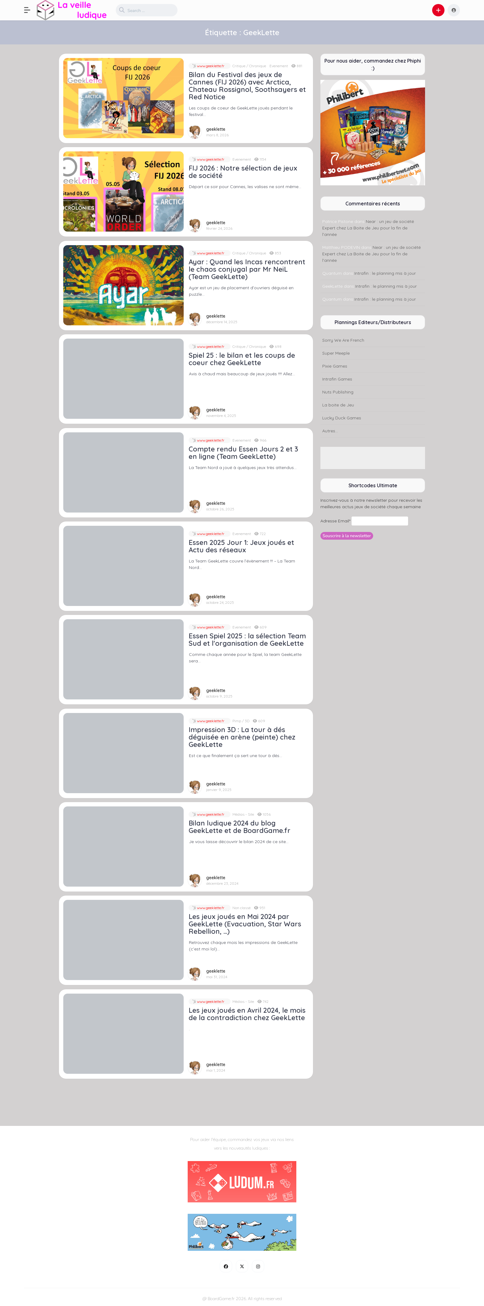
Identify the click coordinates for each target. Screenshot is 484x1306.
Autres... (330, 431)
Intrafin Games (337, 379)
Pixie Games (334, 366)
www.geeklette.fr (210, 66)
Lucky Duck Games (341, 418)
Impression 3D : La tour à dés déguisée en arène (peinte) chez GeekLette (242, 737)
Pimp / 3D (240, 721)
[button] (30, 10)
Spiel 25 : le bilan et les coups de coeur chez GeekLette (242, 359)
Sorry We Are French (343, 340)
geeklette (215, 129)
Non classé (241, 907)
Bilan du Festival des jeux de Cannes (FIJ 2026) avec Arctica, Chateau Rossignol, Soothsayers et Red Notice (247, 86)
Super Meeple (336, 353)
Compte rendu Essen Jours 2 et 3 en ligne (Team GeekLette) (243, 452)
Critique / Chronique (249, 66)
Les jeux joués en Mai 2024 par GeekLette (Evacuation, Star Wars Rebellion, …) (245, 924)
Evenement (278, 66)
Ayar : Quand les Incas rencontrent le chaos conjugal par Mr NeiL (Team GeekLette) (247, 269)
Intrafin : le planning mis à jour (385, 273)
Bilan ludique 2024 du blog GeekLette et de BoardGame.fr (239, 826)
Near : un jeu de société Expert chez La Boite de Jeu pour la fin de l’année (368, 228)
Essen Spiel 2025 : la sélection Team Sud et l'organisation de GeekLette (247, 639)
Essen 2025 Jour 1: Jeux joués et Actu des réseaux (241, 546)
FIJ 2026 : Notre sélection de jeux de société (243, 171)
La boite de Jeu (338, 405)
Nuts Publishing (337, 392)
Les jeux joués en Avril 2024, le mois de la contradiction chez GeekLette (247, 1014)
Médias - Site (243, 814)
